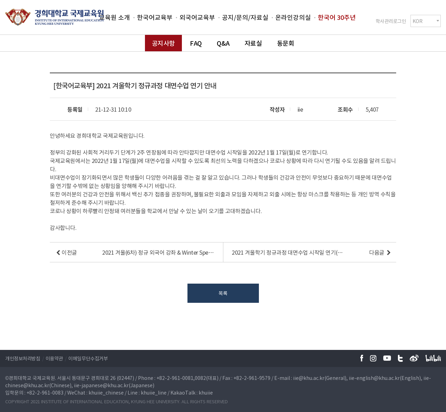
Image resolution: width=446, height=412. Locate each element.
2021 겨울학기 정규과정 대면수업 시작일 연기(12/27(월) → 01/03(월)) (288, 252)
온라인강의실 (293, 17)
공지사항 (163, 43)
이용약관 (54, 358)
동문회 (285, 43)
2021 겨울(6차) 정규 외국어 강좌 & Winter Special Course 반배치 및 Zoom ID (158, 252)
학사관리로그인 (391, 20)
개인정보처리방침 (22, 358)
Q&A (223, 43)
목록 (222, 293)
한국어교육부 (154, 17)
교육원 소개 (114, 17)
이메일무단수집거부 (88, 358)
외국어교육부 (197, 17)
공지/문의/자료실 (245, 17)
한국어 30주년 (337, 17)
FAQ (196, 43)
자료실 (253, 43)
